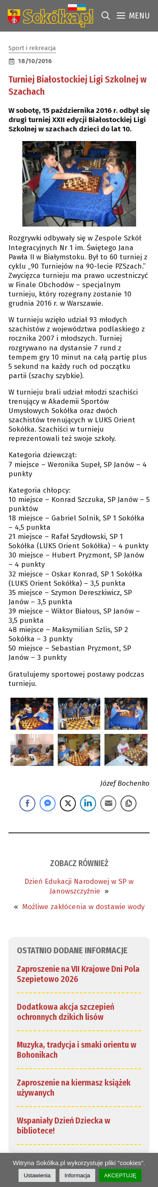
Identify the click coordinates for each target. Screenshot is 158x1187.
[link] (48, 16)
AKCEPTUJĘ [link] (120, 1175)
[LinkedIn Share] (88, 803)
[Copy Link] (129, 803)
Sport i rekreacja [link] (32, 48)
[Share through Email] (108, 803)
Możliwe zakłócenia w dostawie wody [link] (83, 906)
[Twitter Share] (68, 803)
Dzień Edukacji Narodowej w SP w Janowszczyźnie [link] (79, 886)
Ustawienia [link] (37, 1175)
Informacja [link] (77, 1175)
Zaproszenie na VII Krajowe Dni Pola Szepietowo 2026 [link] (78, 974)
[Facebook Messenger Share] (48, 803)
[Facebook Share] (27, 803)
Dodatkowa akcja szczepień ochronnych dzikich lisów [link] (65, 1012)
